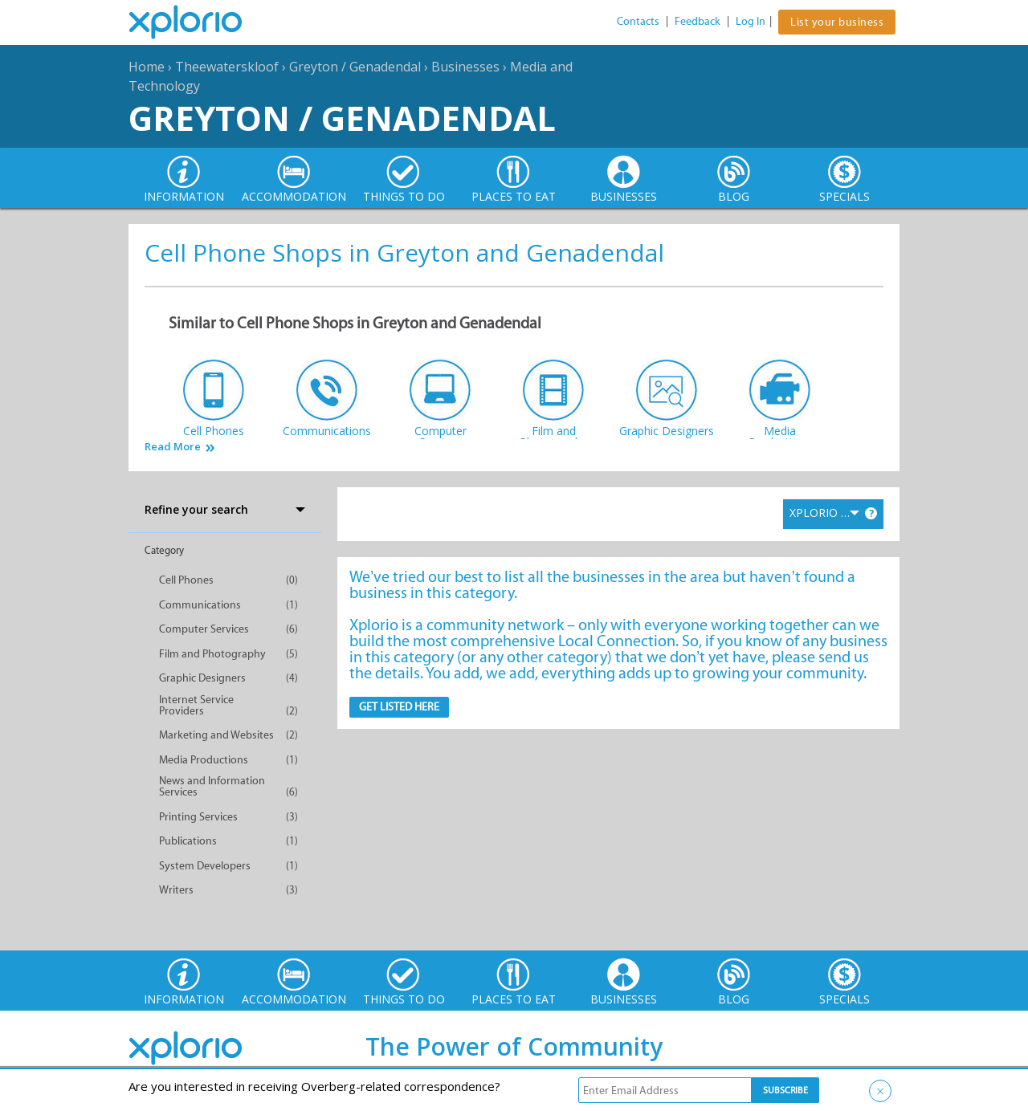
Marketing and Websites (216, 735)
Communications (200, 605)
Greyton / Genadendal (355, 66)
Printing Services (198, 817)
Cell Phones (186, 580)
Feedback (697, 21)
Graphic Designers (202, 678)
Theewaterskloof (227, 66)
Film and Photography (212, 654)
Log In (750, 21)
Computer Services (204, 629)
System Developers (205, 866)
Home (146, 66)
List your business (836, 22)
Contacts (638, 21)
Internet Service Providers (196, 705)
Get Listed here (399, 707)
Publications (188, 841)
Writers (176, 890)
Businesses (465, 66)
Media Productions (203, 760)
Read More (173, 447)
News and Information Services (212, 786)
